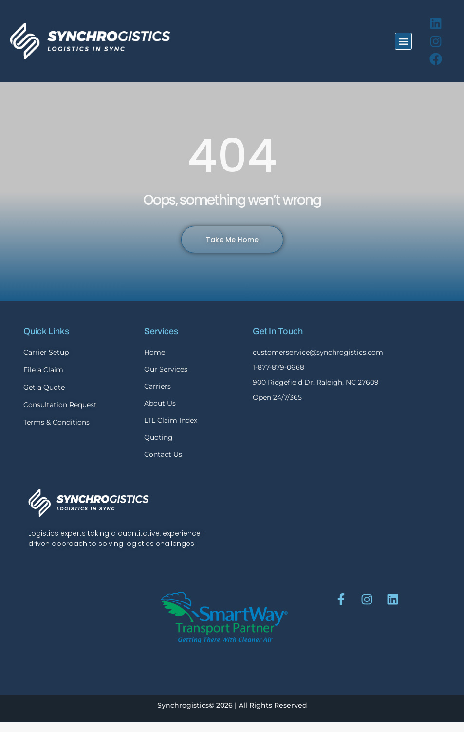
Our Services (165, 369)
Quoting (158, 437)
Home (154, 352)
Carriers (157, 386)
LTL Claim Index (170, 420)
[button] (403, 41)
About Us (160, 403)
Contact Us (163, 454)
